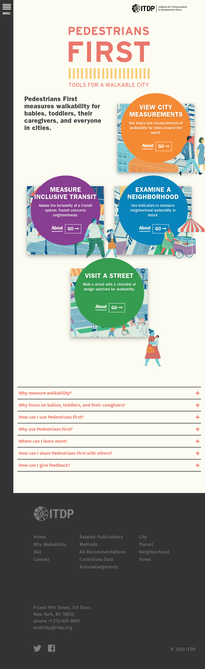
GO (163, 146)
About (147, 146)
